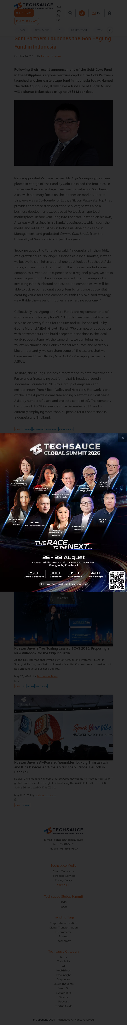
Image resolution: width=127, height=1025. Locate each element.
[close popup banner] (122, 437)
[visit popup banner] (63, 512)
